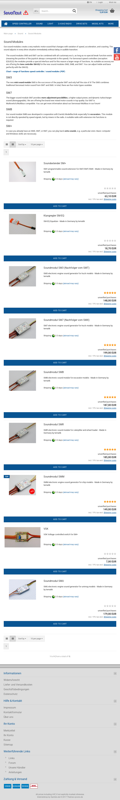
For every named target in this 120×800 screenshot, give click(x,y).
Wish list (112, 2)
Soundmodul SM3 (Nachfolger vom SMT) (67, 267)
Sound (39, 23)
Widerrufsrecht (12, 679)
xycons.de (78, 797)
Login (100, 2)
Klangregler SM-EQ (54, 215)
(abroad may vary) (71, 179)
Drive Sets (81, 23)
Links (12, 758)
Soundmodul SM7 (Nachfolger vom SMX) (67, 319)
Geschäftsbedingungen (16, 689)
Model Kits (97, 23)
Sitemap (8, 744)
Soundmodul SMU (54, 580)
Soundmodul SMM (54, 476)
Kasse (7, 739)
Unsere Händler (17, 767)
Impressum (10, 707)
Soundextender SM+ (55, 163)
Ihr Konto (9, 735)
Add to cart (60, 206)
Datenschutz (11, 694)
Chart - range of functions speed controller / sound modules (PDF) (35, 71)
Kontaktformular (13, 712)
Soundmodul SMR (54, 424)
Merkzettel (9, 730)
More (111, 23)
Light (50, 23)
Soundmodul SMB (54, 372)
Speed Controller (21, 23)
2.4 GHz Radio (65, 23)
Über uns (8, 717)
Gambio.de (55, 797)
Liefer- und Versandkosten (18, 684)
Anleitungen (15, 772)
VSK (46, 528)
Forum (12, 762)
